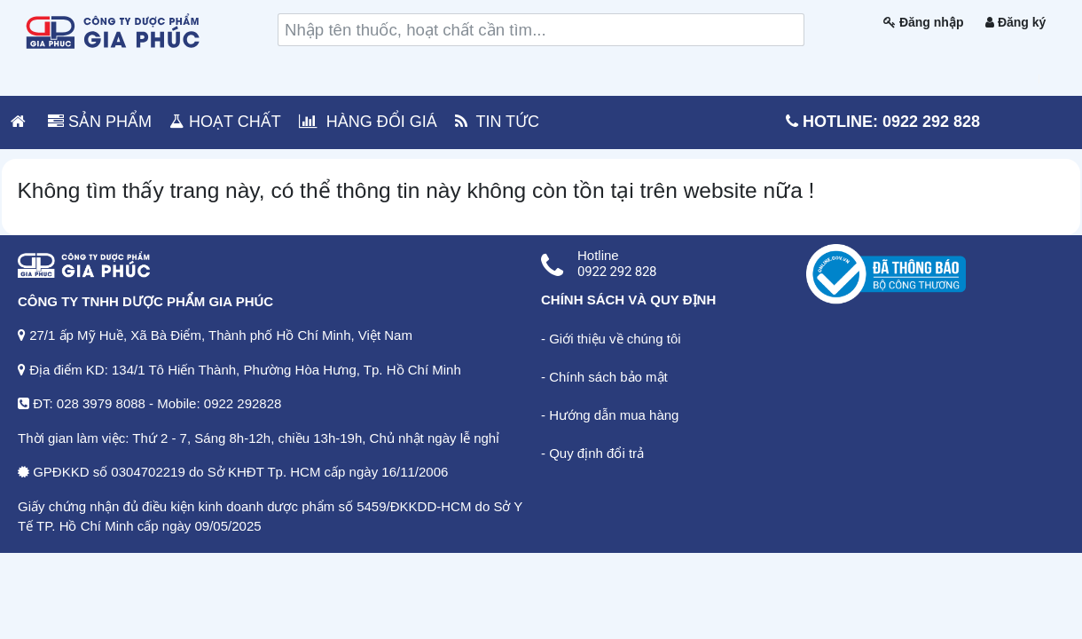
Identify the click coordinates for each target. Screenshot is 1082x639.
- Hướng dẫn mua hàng (609, 414)
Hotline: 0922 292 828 (883, 121)
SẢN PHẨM (100, 121)
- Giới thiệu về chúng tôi (611, 338)
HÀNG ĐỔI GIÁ (368, 121)
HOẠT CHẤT (225, 121)
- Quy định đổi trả (592, 453)
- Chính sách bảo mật (604, 376)
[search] (541, 29)
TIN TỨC (497, 121)
